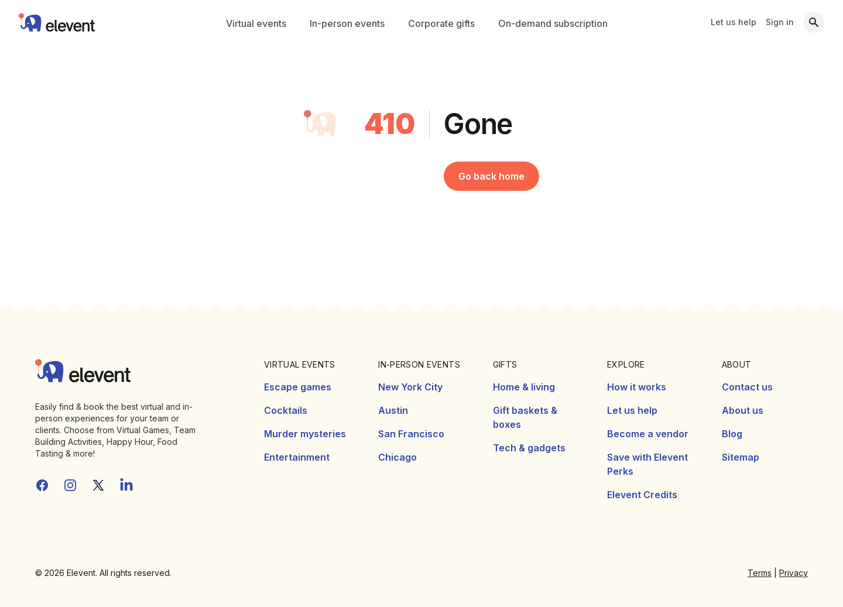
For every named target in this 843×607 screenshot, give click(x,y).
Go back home (491, 176)
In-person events (347, 23)
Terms (760, 573)
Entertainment (297, 457)
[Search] (813, 22)
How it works (636, 387)
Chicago (397, 457)
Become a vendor (647, 434)
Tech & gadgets (529, 448)
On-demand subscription (553, 23)
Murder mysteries (305, 434)
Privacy (793, 573)
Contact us (747, 387)
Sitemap (740, 457)
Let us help (733, 22)
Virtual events (256, 23)
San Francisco (411, 434)
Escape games (297, 387)
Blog (732, 434)
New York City (410, 387)
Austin (393, 410)
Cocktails (285, 410)
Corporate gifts (441, 23)
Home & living (524, 387)
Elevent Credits (642, 494)
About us (742, 410)
